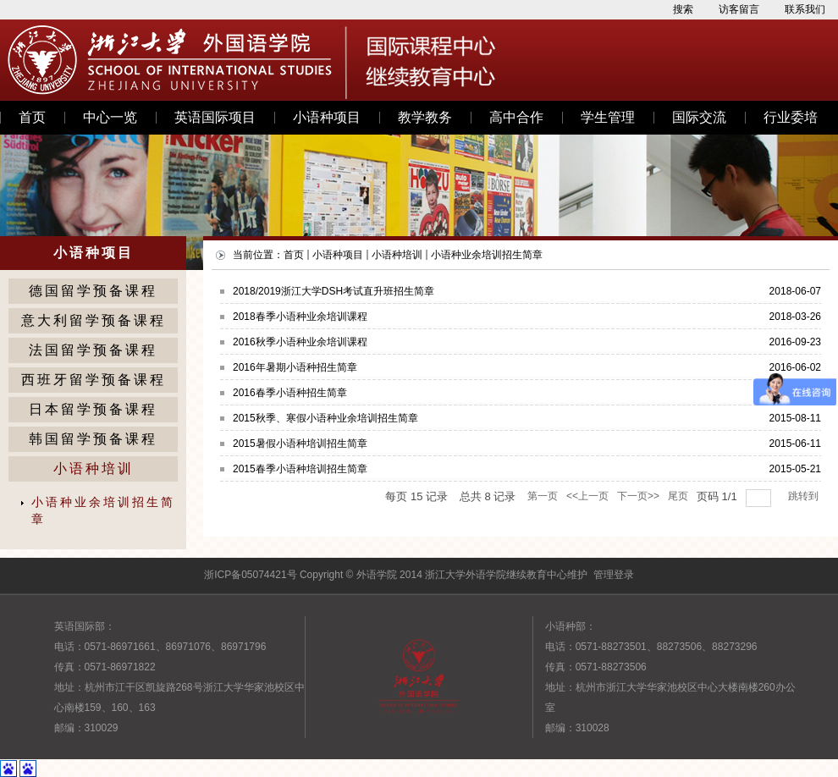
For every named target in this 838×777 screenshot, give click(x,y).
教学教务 (425, 117)
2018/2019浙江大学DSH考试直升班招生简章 (333, 291)
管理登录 (613, 575)
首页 (32, 117)
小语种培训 (93, 468)
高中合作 (516, 117)
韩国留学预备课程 (93, 439)
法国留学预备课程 (93, 350)
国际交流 (699, 117)
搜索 (683, 9)
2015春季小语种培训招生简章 (300, 469)
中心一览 (110, 117)
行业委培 (791, 117)
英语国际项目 (215, 117)
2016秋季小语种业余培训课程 (300, 342)
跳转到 (804, 496)
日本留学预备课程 (93, 409)
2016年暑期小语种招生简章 (295, 367)
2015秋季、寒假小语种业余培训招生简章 (325, 418)
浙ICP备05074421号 (250, 575)
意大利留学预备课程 (93, 320)
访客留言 (739, 9)
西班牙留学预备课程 (93, 379)
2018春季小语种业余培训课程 (300, 316)
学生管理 (608, 117)
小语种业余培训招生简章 (103, 511)
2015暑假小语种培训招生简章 (300, 443)
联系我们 (805, 9)
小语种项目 (327, 117)
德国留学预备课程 (93, 291)
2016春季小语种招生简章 (290, 393)
